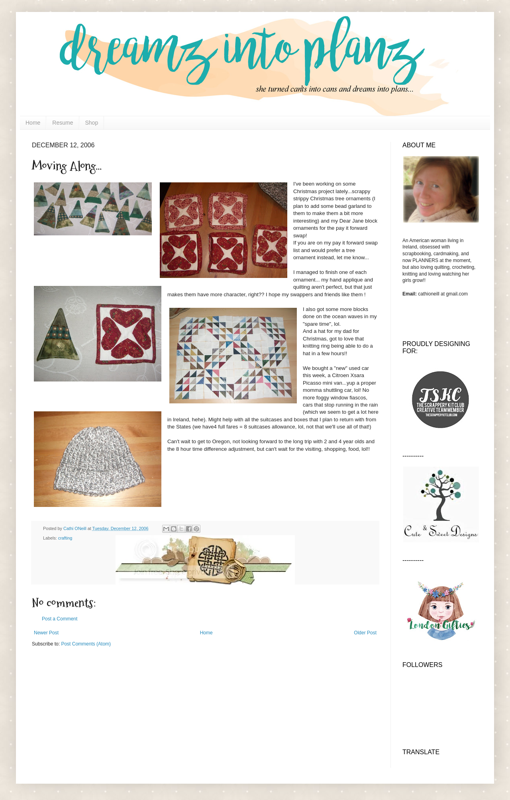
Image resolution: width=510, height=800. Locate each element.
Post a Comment (59, 619)
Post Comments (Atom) (86, 644)
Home (33, 122)
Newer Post (46, 633)
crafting (65, 538)
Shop (91, 122)
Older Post (365, 633)
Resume (62, 122)
